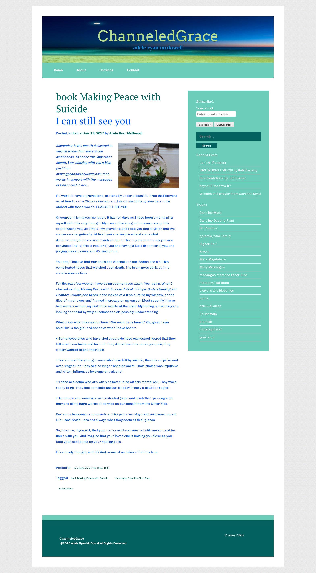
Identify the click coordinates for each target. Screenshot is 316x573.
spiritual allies (210, 306)
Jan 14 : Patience (213, 163)
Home (58, 70)
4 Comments (65, 488)
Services (106, 70)
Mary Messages (212, 267)
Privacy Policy (234, 535)
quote (204, 298)
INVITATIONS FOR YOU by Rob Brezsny (228, 170)
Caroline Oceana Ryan (217, 220)
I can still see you (93, 120)
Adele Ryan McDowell (125, 133)
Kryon (204, 251)
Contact (133, 70)
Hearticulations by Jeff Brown (223, 178)
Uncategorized (211, 329)
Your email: (205, 108)
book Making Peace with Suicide (89, 478)
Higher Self (208, 244)
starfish (206, 322)
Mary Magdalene (213, 259)
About (81, 70)
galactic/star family (215, 236)
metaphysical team (214, 283)
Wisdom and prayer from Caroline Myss (230, 194)
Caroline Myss (211, 213)
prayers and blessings (217, 290)
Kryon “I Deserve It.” (215, 186)
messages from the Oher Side (132, 478)
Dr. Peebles (208, 228)
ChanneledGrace (158, 36)
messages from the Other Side (91, 468)
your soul (207, 337)
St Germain (208, 314)
